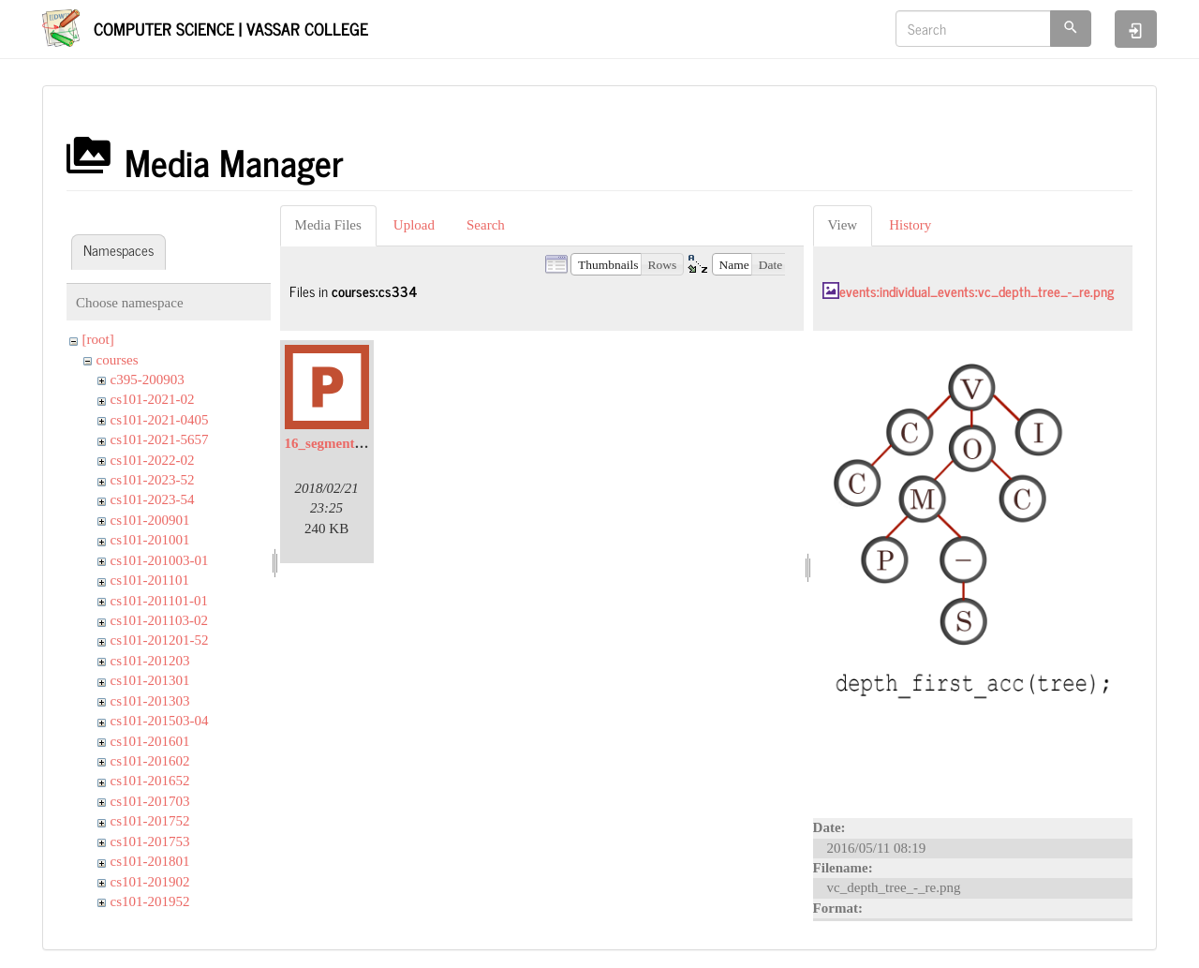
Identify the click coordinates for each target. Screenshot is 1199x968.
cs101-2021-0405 (160, 419)
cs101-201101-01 (159, 600)
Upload (414, 224)
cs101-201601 (150, 741)
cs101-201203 (150, 660)
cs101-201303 (150, 700)
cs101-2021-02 (153, 399)
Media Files (328, 224)
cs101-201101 (150, 580)
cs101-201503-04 (160, 720)
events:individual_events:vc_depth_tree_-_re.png (976, 291)
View (843, 224)
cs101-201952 (150, 901)
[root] (98, 339)
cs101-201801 (150, 861)
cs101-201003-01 (160, 560)
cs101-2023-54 (153, 499)
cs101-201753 (150, 841)
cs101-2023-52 (153, 479)
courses (117, 359)
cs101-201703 (150, 801)
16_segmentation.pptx (350, 443)
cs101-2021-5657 (160, 439)
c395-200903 (148, 379)
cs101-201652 (150, 780)
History (910, 224)
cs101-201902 (150, 881)
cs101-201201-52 (160, 640)
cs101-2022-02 (153, 460)
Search (485, 224)
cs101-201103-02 (159, 620)
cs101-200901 (150, 520)
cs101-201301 (150, 680)
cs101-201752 (150, 820)
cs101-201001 (150, 539)
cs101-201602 (150, 760)
